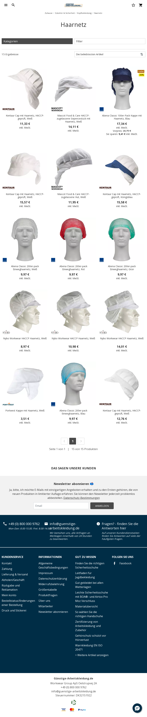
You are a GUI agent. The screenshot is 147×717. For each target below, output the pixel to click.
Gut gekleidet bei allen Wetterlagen (89, 585)
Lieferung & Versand (15, 574)
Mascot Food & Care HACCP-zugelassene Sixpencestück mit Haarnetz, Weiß (73, 118)
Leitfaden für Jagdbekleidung (85, 575)
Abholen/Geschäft (13, 580)
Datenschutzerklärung (53, 578)
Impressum (46, 573)
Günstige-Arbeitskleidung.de (73, 678)
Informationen (50, 557)
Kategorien (11, 41)
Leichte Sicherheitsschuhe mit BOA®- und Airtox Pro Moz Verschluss (91, 597)
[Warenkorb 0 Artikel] (140, 5)
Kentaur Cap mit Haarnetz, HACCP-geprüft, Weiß (25, 117)
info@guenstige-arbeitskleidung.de (64, 526)
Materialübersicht (86, 606)
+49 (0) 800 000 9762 (24, 524)
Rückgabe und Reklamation (11, 587)
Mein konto (9, 595)
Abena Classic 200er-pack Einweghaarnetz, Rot (73, 268)
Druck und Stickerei (14, 610)
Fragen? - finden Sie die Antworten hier (120, 526)
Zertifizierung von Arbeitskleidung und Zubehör (88, 626)
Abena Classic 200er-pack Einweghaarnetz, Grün (122, 268)
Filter (79, 41)
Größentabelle (48, 589)
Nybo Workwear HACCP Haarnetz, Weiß (25, 338)
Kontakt (7, 563)
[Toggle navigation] (6, 5)
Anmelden (102, 505)
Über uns (44, 601)
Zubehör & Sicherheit (65, 13)
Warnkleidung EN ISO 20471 (88, 647)
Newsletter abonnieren (53, 612)
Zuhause (48, 13)
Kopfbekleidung (84, 13)
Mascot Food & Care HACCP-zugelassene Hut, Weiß (73, 196)
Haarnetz (98, 13)
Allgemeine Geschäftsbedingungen (53, 565)
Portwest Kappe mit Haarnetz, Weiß (25, 410)
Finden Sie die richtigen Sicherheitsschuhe (89, 565)
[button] (137, 708)
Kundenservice (12, 557)
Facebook (122, 563)
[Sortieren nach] (109, 54)
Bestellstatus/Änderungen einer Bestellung (18, 603)
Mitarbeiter (46, 606)
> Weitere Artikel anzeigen (91, 655)
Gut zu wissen (85, 557)
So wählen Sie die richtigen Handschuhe (89, 614)
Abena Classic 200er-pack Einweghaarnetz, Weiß (25, 268)
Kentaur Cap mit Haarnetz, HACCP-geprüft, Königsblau (122, 196)
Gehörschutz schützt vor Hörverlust (90, 638)
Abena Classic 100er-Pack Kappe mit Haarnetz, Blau (122, 117)
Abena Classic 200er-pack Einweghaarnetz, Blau (73, 412)
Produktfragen (48, 595)
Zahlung (7, 569)
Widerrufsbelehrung (51, 584)
